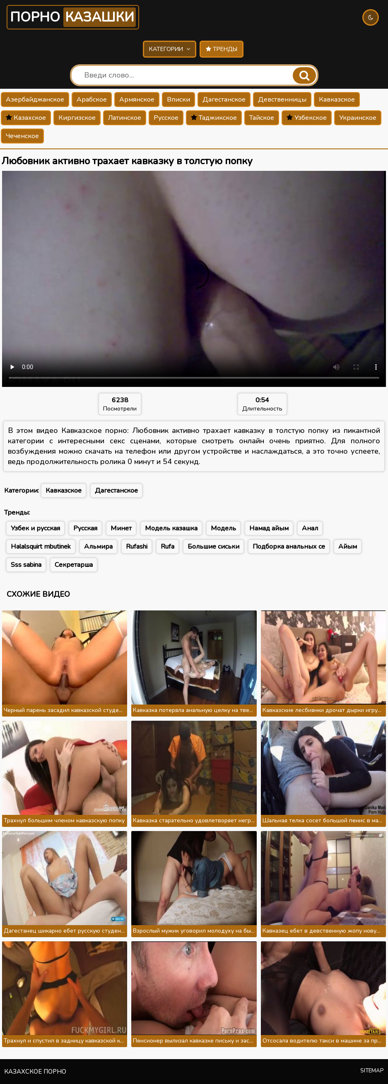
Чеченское (22, 136)
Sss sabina (26, 564)
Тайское (261, 117)
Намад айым (269, 528)
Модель (223, 528)
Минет (121, 528)
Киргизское (77, 117)
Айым (347, 546)
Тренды (221, 49)
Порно (73, 17)
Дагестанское (224, 99)
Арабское (92, 99)
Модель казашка (171, 528)
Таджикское (214, 117)
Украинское (357, 117)
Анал (310, 528)
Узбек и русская (35, 528)
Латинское (124, 117)
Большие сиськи (213, 546)
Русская (85, 528)
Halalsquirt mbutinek (41, 546)
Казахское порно (35, 1071)
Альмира (98, 546)
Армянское (136, 99)
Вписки (178, 99)
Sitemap (372, 1070)
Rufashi (136, 546)
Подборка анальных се (289, 546)
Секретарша (74, 564)
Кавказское (337, 99)
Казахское (26, 117)
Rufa (167, 546)
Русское (166, 117)
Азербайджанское (35, 99)
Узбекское (307, 117)
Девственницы (282, 99)
